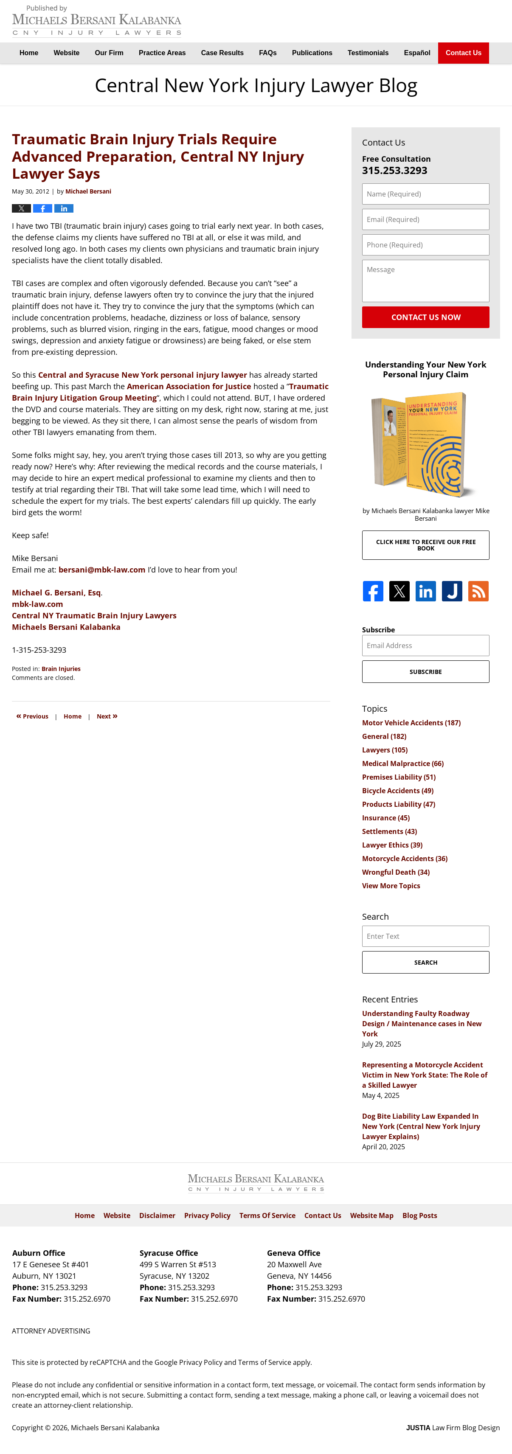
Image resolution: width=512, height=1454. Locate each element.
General (384, 736)
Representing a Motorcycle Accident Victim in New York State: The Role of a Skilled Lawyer (424, 1075)
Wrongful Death (396, 872)
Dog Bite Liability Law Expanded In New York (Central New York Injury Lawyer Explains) (421, 1126)
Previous (32, 715)
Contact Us (463, 52)
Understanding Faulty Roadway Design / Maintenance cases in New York (422, 1024)
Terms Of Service (267, 1215)
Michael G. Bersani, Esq (56, 592)
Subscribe (378, 629)
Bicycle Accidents (397, 790)
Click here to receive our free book (426, 545)
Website (66, 52)
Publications (312, 52)
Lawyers (385, 750)
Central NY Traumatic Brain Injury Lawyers (94, 615)
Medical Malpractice (403, 763)
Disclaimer (157, 1215)
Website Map (372, 1215)
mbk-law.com (37, 604)
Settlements (389, 831)
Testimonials (368, 52)
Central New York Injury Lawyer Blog (97, 21)
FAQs (268, 52)
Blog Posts (419, 1215)
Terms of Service (264, 1362)
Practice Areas (162, 52)
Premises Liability (399, 777)
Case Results (222, 52)
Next (107, 715)
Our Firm (109, 52)
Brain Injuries (61, 669)
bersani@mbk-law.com (103, 569)
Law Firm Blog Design (453, 1427)
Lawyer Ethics (392, 845)
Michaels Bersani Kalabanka (66, 627)
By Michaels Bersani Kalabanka (457, 21)
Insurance (386, 817)
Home (29, 52)
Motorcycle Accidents (404, 858)
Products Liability (398, 804)
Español (417, 52)
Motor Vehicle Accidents (411, 722)
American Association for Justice (189, 386)
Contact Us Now (426, 317)
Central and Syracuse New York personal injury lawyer (142, 375)
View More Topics (391, 885)
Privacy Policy (207, 1215)
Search (426, 962)
